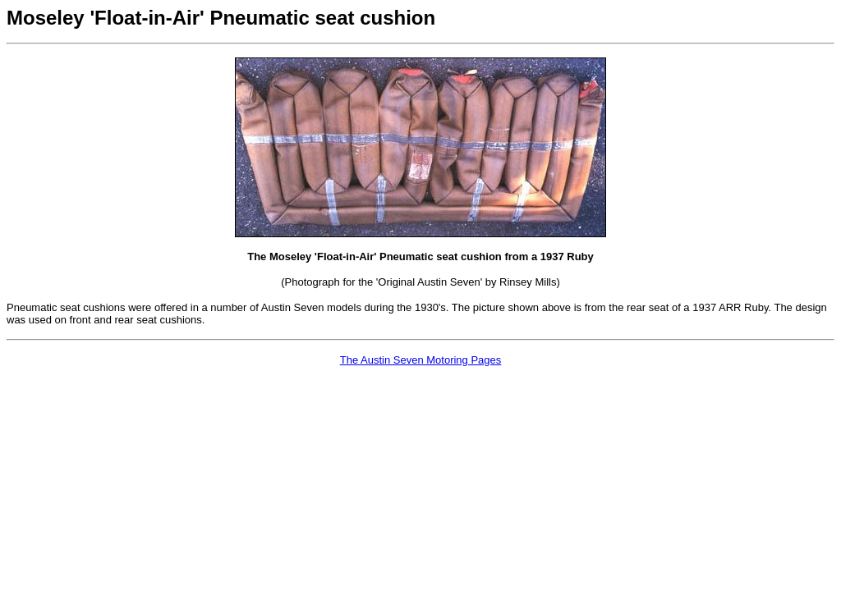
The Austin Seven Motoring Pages (421, 360)
